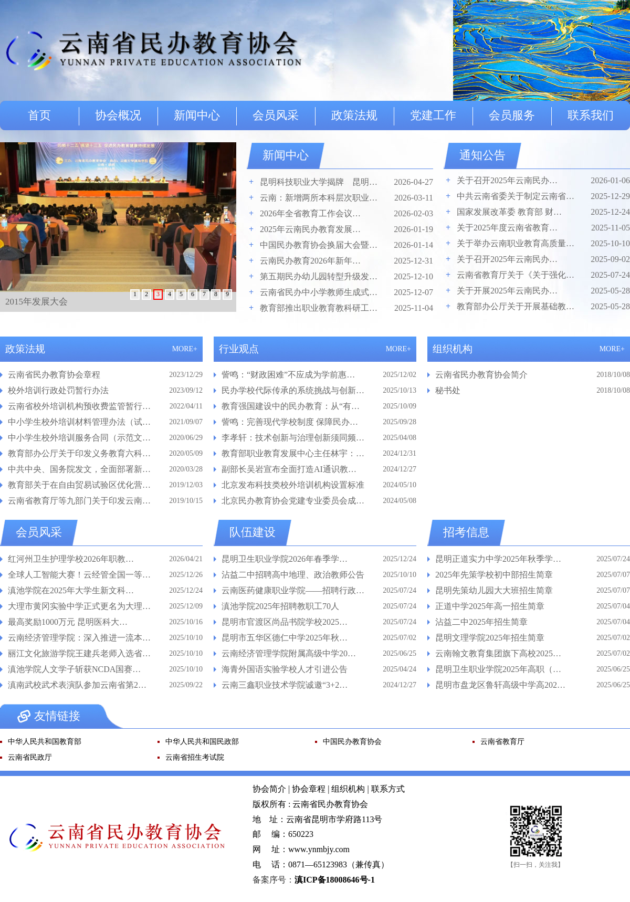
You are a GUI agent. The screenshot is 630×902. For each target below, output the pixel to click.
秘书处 (447, 390)
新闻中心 (197, 115)
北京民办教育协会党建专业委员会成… (293, 500)
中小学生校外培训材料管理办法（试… (79, 421)
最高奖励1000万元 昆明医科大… (68, 621)
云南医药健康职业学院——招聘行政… (293, 590)
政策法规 (354, 115)
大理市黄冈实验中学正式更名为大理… (79, 606)
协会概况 (118, 115)
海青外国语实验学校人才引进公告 (285, 669)
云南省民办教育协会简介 (481, 374)
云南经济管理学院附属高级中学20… (289, 653)
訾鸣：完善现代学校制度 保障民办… (290, 421)
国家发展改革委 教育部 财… (509, 211)
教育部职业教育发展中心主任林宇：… (293, 453)
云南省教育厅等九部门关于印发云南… (79, 500)
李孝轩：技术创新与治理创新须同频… (293, 437)
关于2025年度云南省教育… (507, 227)
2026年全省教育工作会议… (310, 213)
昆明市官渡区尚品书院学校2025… (285, 621)
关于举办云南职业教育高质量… (515, 243)
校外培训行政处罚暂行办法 (58, 390)
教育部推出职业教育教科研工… (318, 307)
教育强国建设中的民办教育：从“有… (291, 406)
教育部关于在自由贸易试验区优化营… (79, 484)
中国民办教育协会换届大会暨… (318, 244)
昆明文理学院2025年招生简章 (489, 637)
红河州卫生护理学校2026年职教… (71, 558)
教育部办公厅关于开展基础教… (515, 306)
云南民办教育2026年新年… (310, 260)
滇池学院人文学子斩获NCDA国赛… (74, 669)
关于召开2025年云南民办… (507, 180)
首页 (39, 115)
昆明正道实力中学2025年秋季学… (498, 558)
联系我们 (591, 115)
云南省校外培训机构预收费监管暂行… (79, 406)
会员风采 (276, 115)
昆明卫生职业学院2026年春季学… (285, 558)
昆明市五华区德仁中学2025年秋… (285, 637)
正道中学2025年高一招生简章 (489, 606)
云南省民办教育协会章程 (54, 374)
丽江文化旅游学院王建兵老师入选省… (79, 653)
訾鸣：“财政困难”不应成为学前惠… (288, 374)
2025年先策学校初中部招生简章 (494, 574)
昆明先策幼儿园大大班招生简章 (494, 590)
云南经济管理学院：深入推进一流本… (79, 637)
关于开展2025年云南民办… (507, 290)
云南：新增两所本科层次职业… (318, 197)
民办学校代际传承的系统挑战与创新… (293, 390)
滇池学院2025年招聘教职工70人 (280, 606)
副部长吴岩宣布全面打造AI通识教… (289, 469)
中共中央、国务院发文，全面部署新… (79, 469)
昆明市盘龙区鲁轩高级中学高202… (500, 684)
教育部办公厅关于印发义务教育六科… (79, 453)
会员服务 (512, 115)
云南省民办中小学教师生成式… (318, 292)
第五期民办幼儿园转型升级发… (318, 276)
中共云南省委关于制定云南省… (515, 196)
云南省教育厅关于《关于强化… (515, 274)
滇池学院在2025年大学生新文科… (71, 590)
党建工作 (433, 115)
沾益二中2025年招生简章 (481, 621)
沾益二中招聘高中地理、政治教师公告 (293, 574)
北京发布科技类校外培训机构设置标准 (293, 484)
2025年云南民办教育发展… (310, 229)
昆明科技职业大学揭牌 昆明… (318, 181)
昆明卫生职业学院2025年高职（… (498, 669)
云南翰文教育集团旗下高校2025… (498, 653)
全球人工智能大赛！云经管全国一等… (79, 574)
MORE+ (184, 349)
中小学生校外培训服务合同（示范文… (79, 437)
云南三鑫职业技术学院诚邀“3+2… (285, 684)
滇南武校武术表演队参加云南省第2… (77, 684)
